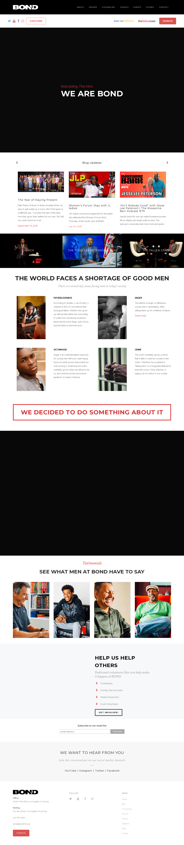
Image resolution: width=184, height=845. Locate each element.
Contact (125, 833)
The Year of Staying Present (37, 200)
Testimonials (140, 316)
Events (125, 819)
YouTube (70, 770)
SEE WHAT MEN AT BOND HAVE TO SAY (92, 572)
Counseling (127, 809)
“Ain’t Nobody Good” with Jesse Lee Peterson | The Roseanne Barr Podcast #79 (142, 208)
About (124, 799)
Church (125, 814)
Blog (124, 828)
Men (124, 804)
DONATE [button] (167, 21)
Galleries (125, 824)
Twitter (99, 770)
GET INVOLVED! (108, 712)
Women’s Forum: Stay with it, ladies (90, 207)
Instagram (85, 770)
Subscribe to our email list (92, 725)
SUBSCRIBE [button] (36, 21)
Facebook (113, 770)
